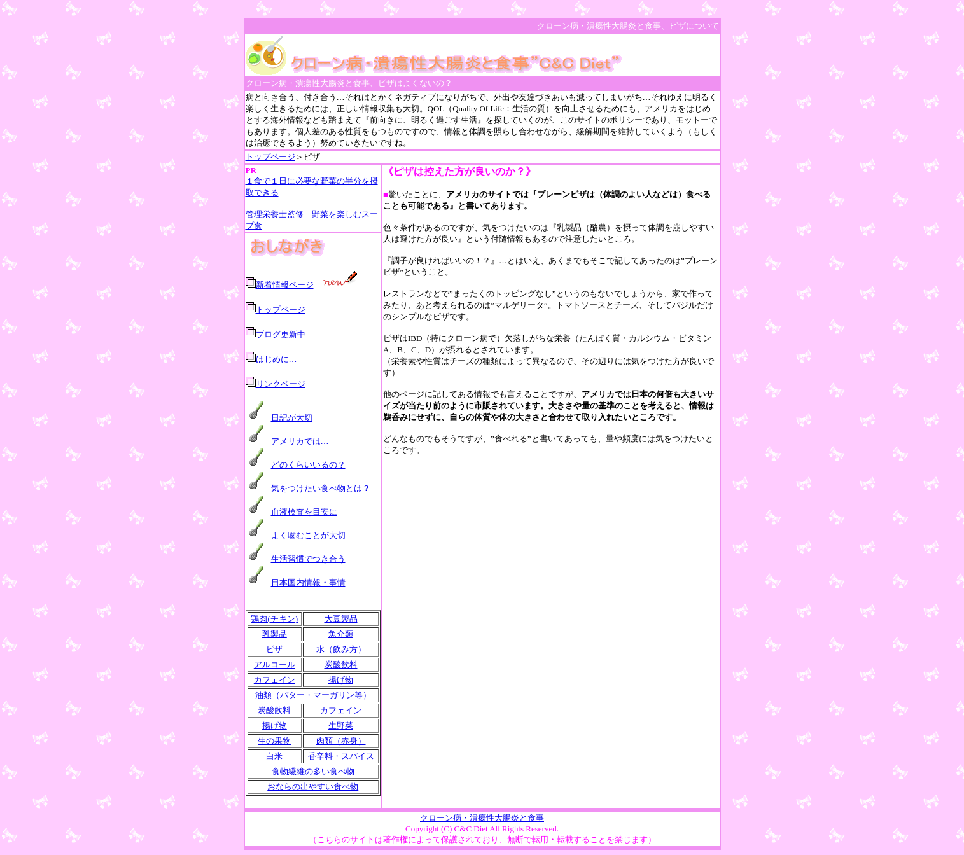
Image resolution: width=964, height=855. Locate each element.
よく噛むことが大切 (308, 535)
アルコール (274, 664)
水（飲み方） (341, 649)
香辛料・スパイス (341, 756)
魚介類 (340, 634)
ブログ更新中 (280, 334)
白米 (274, 756)
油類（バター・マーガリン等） (313, 695)
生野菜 (340, 725)
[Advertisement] (551, 558)
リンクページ (280, 384)
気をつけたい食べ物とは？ (320, 488)
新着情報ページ (285, 284)
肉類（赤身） (341, 741)
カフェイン (274, 680)
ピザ (274, 649)
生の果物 (274, 741)
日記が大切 (291, 417)
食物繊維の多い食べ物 (313, 771)
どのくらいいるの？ (308, 464)
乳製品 (274, 634)
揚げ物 (340, 680)
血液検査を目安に (304, 512)
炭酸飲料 (341, 664)
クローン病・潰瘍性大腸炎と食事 (482, 818)
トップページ (270, 157)
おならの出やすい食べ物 (312, 786)
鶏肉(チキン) (274, 618)
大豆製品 (341, 618)
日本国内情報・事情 (308, 582)
